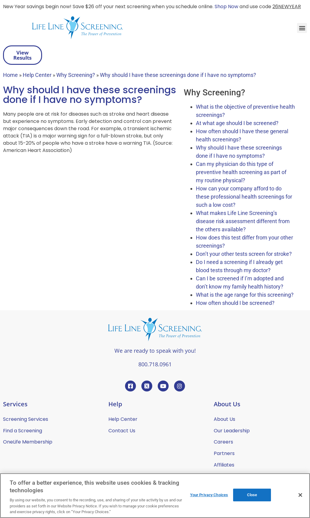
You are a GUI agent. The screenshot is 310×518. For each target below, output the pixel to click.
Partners (224, 453)
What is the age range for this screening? (245, 295)
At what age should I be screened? (237, 123)
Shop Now (226, 6)
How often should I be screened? (235, 303)
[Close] (300, 495)
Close (252, 495)
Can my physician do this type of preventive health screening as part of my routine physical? (241, 172)
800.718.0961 (155, 364)
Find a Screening (22, 430)
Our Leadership (232, 430)
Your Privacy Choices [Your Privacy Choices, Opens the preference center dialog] (209, 495)
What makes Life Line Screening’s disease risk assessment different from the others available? (243, 221)
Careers (223, 441)
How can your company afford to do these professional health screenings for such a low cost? (244, 196)
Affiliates (224, 464)
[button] (302, 28)
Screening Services (25, 419)
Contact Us (121, 430)
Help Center (122, 419)
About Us (224, 419)
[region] (155, 495)
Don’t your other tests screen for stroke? (244, 254)
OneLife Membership (27, 441)
